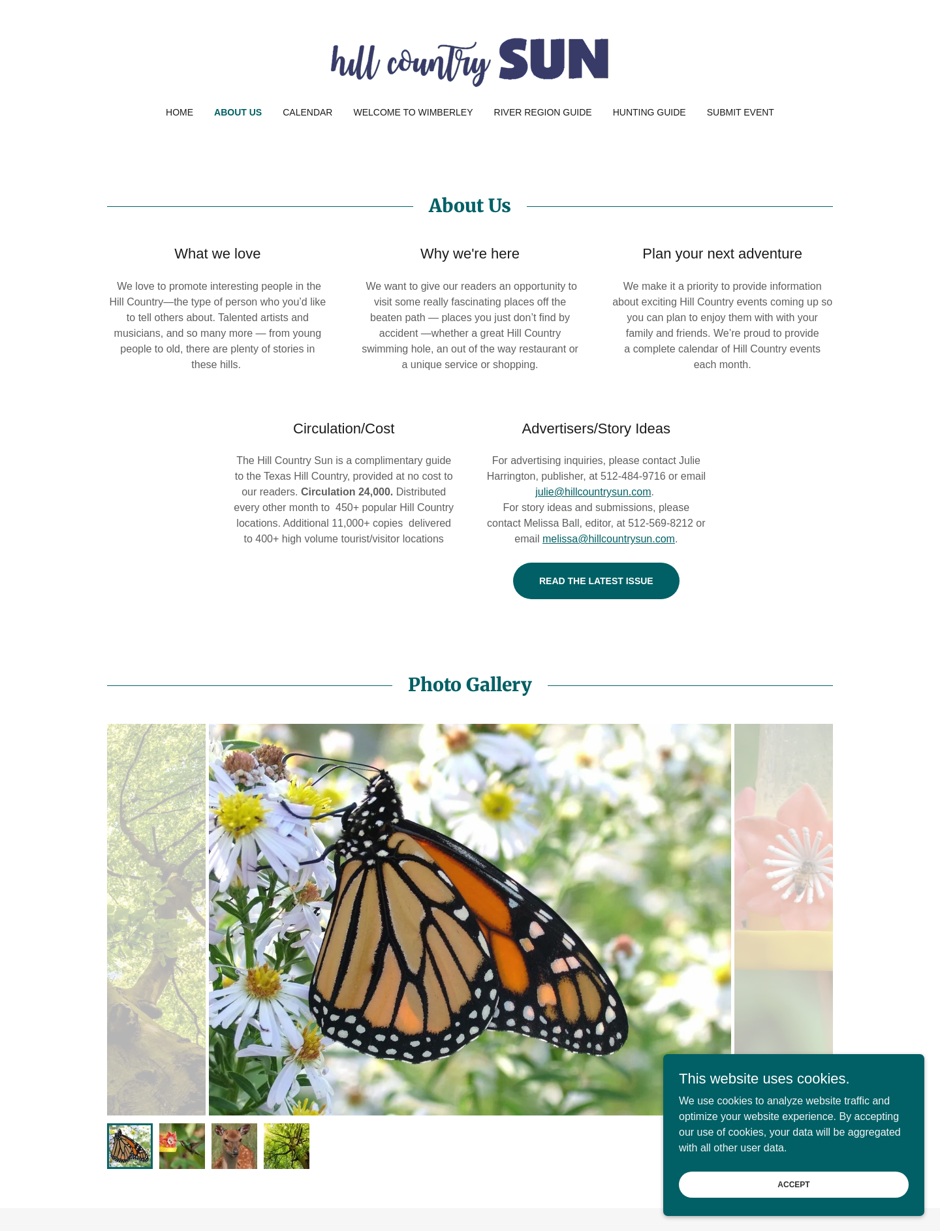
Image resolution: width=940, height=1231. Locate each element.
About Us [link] (238, 112)
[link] (469, 61)
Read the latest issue (596, 581)
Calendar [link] (307, 112)
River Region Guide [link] (543, 112)
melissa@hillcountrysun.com (608, 538)
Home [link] (179, 112)
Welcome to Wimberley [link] (413, 112)
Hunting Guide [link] (649, 112)
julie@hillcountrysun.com (593, 491)
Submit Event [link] (740, 112)
